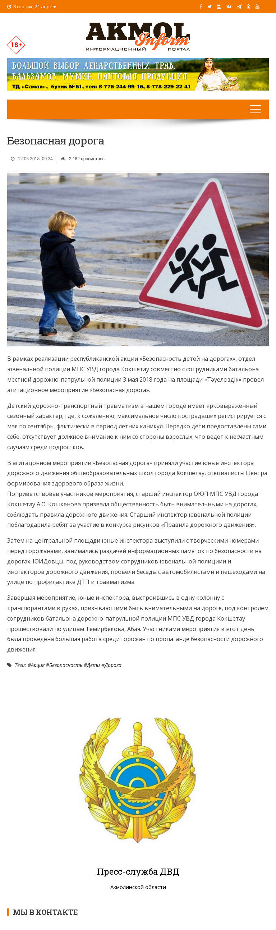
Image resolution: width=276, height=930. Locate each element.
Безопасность (65, 665)
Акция (38, 665)
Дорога (113, 665)
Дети (93, 665)
